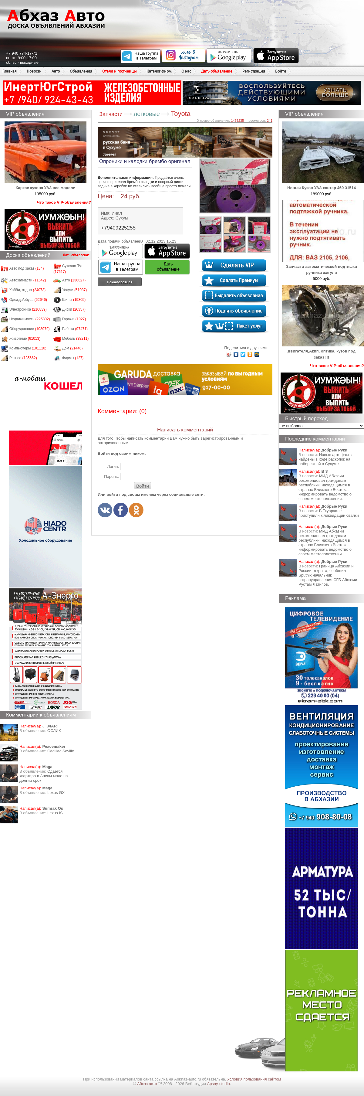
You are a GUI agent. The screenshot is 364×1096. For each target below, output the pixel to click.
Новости (34, 71)
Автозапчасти (27, 280)
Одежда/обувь (28, 300)
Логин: (113, 466)
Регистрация (253, 71)
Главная (9, 71)
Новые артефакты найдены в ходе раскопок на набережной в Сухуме (325, 459)
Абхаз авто (147, 1083)
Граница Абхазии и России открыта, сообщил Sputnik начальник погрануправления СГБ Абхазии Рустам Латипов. (327, 575)
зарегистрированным (220, 438)
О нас (186, 71)
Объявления (81, 71)
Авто (56, 71)
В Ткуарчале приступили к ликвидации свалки (328, 513)
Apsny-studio (218, 1083)
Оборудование (29, 329)
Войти (280, 71)
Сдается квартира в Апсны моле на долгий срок (43, 776)
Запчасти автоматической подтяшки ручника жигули (323, 266)
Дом (72, 348)
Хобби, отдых (27, 290)
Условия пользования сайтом (254, 1079)
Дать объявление (216, 71)
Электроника (28, 309)
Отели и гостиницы (119, 71)
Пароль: (111, 476)
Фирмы (73, 358)
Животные (25, 338)
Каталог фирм (159, 71)
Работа (75, 329)
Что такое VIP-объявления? (64, 202)
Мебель (75, 338)
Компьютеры (27, 348)
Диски (74, 309)
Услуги (74, 290)
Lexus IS (55, 813)
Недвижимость (29, 319)
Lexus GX (56, 792)
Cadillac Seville (60, 751)
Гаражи (74, 319)
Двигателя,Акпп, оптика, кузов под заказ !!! (323, 351)
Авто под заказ (26, 268)
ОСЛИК (54, 730)
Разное (23, 358)
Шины (74, 300)
